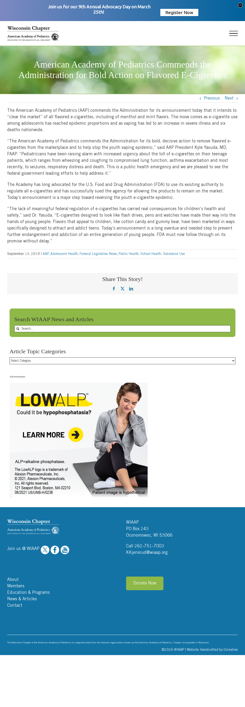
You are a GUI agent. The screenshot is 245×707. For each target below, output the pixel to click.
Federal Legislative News (98, 254)
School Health (150, 254)
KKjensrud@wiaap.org (147, 552)
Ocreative (230, 649)
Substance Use (174, 254)
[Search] (17, 328)
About (13, 580)
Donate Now (144, 583)
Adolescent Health (64, 254)
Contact (14, 605)
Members (15, 586)
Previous (212, 98)
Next (229, 98)
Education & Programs (28, 592)
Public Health (129, 254)
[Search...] (122, 328)
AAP (46, 254)
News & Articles (22, 599)
